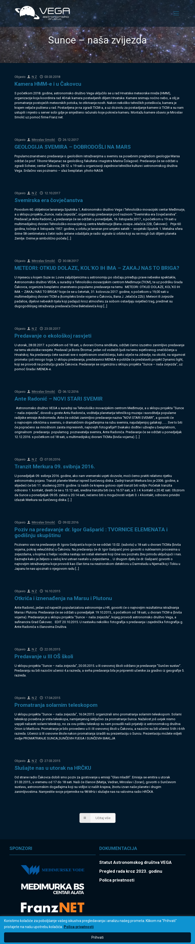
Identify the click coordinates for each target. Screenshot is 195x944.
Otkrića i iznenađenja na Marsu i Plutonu (63, 598)
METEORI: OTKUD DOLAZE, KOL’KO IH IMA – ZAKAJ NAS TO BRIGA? (96, 268)
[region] (97, 930)
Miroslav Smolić (43, 140)
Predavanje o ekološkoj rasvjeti (52, 336)
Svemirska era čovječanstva (48, 200)
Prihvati (97, 937)
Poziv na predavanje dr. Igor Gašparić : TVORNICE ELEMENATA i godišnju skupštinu (91, 532)
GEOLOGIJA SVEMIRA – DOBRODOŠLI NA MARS (72, 147)
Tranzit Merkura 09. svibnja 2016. (54, 467)
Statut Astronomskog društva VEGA (135, 862)
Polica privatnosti (79, 927)
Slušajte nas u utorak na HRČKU (52, 768)
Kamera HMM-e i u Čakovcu (47, 84)
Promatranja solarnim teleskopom (56, 705)
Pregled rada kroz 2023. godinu (130, 871)
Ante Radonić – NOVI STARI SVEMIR (58, 399)
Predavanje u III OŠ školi (43, 656)
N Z (34, 77)
